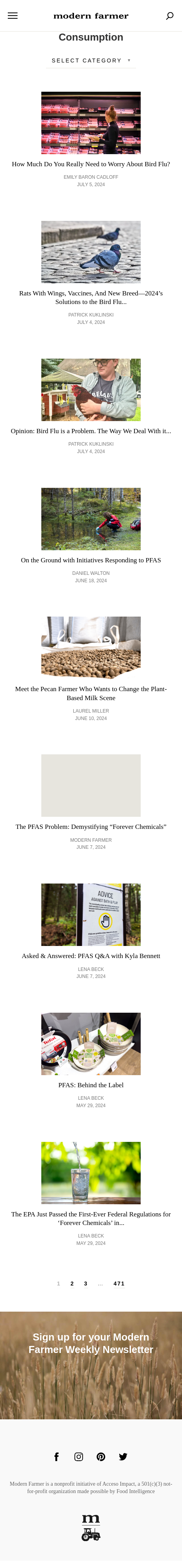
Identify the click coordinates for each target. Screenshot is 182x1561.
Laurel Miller (91, 711)
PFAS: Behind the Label (91, 1085)
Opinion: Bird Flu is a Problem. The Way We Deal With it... (91, 431)
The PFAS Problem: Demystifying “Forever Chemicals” (91, 827)
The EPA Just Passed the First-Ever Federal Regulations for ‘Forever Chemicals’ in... (91, 1219)
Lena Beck (91, 970)
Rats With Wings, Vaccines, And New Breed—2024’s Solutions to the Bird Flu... (91, 298)
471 (119, 1284)
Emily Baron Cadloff (91, 177)
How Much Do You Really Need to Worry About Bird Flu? (91, 164)
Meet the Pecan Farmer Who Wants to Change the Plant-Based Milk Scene (91, 694)
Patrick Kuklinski (90, 315)
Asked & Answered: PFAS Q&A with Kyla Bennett (91, 956)
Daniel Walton (91, 573)
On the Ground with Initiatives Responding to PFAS (91, 560)
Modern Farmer (91, 840)
